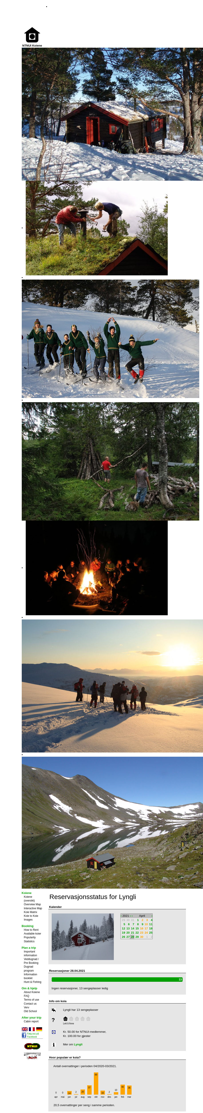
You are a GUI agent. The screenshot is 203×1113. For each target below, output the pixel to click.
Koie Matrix (30, 912)
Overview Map (32, 904)
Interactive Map (33, 908)
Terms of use (31, 999)
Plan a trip (29, 947)
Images (28, 919)
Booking (28, 926)
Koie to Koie (31, 915)
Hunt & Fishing (32, 982)
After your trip (31, 1017)
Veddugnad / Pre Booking (31, 961)
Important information (30, 953)
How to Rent (31, 929)
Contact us (30, 1003)
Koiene (27, 893)
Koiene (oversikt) (29, 898)
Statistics (29, 941)
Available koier (32, 933)
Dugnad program (29, 968)
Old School (30, 1011)
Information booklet (30, 976)
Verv (26, 1007)
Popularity (30, 937)
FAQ (26, 995)
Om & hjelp (29, 988)
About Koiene (32, 992)
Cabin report (31, 1021)
